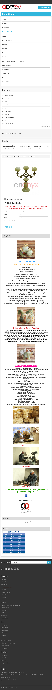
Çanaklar (4, 23)
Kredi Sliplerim (5, 657)
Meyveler (4, 48)
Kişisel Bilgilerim (6, 663)
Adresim (4, 660)
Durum (5, 214)
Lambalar (5, 78)
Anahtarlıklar (5, 69)
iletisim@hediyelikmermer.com (14, 680)
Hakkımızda (5, 638)
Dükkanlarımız (5, 632)
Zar (5, 120)
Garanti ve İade (5, 645)
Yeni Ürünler (5, 627)
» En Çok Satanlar (45, 126)
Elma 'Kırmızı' (8, 111)
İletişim (4, 635)
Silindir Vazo (8, 105)
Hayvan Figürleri (7, 40)
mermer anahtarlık (10, 146)
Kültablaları (5, 27)
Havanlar (4, 44)
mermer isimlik (13, 148)
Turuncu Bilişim (13, 687)
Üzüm (6, 101)
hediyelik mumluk (30, 148)
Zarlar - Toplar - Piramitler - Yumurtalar (13, 61)
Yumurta (7, 98)
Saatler (4, 36)
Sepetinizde (45, 7)
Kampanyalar (5, 625)
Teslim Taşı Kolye (9, 95)
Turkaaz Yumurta (9, 123)
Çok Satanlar (6, 90)
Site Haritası (5, 648)
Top (6, 108)
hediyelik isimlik (6, 148)
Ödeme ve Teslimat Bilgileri (8, 643)
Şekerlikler (5, 53)
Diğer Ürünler (6, 82)
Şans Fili (7, 114)
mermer (24, 148)
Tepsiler (4, 57)
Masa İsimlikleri (6, 65)
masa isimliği (46, 146)
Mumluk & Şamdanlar (8, 32)
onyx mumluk (19, 148)
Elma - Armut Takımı (9, 117)
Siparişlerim (5, 655)
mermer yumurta (25, 146)
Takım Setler (5, 73)
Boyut (5, 217)
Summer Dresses (22, 156)
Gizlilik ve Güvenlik (6, 640)
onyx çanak (37, 148)
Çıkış (2, 665)
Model (5, 211)
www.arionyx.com (26, 500)
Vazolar (4, 19)
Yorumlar (6, 518)
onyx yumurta (37, 146)
